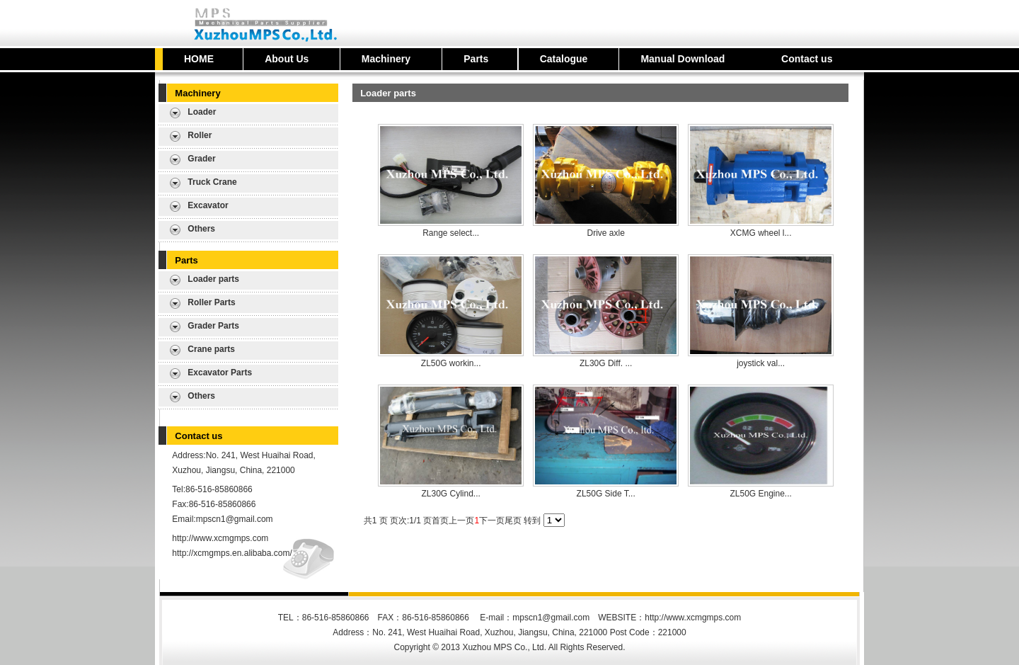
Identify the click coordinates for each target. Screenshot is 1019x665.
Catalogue (564, 58)
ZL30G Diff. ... (606, 363)
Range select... (450, 233)
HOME (199, 58)
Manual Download (682, 58)
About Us (287, 58)
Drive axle (605, 233)
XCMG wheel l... (761, 233)
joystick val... (761, 363)
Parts (476, 58)
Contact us (806, 58)
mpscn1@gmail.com (234, 519)
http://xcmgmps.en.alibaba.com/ (232, 553)
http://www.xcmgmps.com (220, 538)
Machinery (386, 58)
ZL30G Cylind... (450, 494)
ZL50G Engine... (760, 494)
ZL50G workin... (451, 363)
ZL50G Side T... (606, 494)
